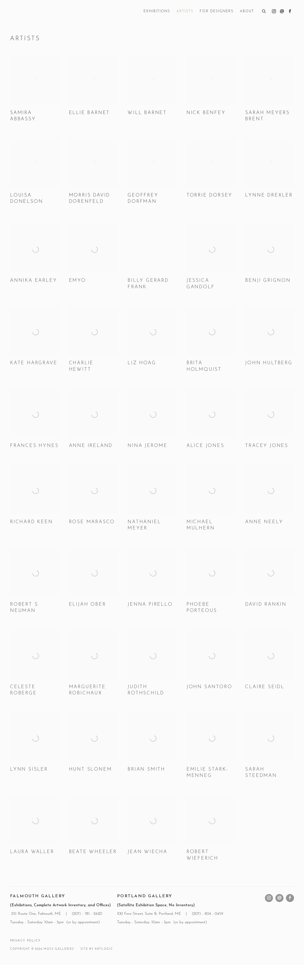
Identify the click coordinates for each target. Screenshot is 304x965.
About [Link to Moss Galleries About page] (247, 11)
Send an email (282, 11)
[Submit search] (264, 10)
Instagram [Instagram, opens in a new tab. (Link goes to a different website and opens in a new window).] (274, 11)
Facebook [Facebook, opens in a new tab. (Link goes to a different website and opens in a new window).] (290, 11)
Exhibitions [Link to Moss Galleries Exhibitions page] (157, 11)
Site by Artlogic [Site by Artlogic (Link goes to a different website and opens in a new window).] (96, 949)
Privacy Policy (25, 940)
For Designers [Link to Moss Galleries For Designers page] (217, 11)
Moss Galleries (47, 11)
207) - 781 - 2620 (88, 914)
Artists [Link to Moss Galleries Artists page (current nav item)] (184, 11)
